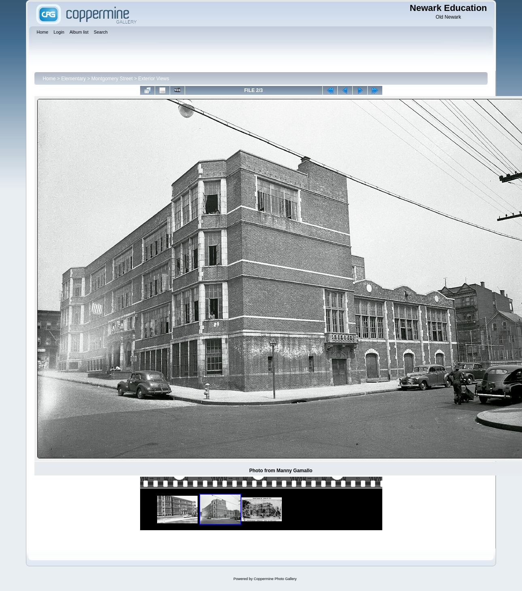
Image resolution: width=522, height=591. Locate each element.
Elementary (73, 78)
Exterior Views (153, 78)
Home (49, 78)
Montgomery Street (112, 78)
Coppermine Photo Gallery (275, 579)
